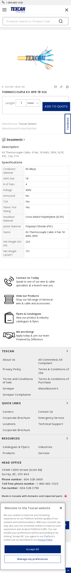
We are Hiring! (25, 331)
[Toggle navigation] (4, 9)
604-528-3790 (29, 488)
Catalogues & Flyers (16, 447)
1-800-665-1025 (14, 2)
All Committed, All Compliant (50, 361)
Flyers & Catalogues (28, 313)
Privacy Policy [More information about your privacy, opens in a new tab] (45, 539)
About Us (9, 359)
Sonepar (8, 388)
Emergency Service (51, 417)
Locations (9, 424)
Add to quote (56, 106)
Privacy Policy (12, 369)
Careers (8, 411)
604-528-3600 (33, 479)
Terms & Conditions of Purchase (53, 380)
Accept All (32, 549)
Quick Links (35, 403)
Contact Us (45, 411)
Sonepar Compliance (17, 394)
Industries (45, 447)
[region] (32, 536)
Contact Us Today (27, 277)
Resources (35, 438)
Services (44, 453)
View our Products (27, 295)
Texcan (35, 351)
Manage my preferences (32, 559)
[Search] (35, 21)
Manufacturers (48, 388)
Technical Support (50, 424)
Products (9, 453)
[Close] (61, 508)
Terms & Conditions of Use (53, 370)
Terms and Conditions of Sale (18, 380)
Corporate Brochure (16, 417)
